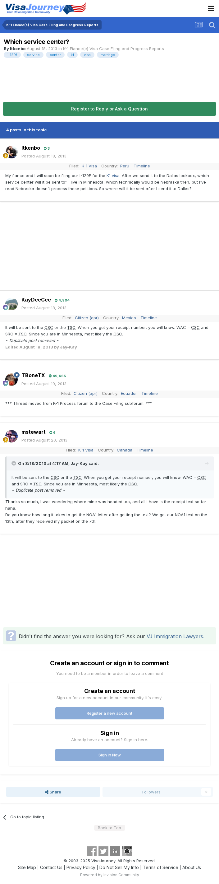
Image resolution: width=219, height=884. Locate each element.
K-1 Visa (89, 165)
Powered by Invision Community (109, 874)
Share (53, 792)
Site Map (27, 867)
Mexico (129, 317)
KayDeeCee (36, 300)
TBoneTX (33, 375)
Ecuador (129, 393)
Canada (124, 449)
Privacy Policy (80, 867)
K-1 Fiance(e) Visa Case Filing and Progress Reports (113, 48)
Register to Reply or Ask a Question (109, 108)
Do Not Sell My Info (119, 867)
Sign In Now (109, 754)
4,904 (62, 300)
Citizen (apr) (87, 317)
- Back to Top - (109, 827)
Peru (124, 165)
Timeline (142, 165)
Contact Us (51, 867)
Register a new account (109, 713)
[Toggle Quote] (14, 463)
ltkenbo (17, 48)
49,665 (57, 376)
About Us (191, 867)
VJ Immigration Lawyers (175, 636)
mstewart (33, 432)
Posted (43, 155)
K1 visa (113, 175)
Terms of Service (160, 867)
